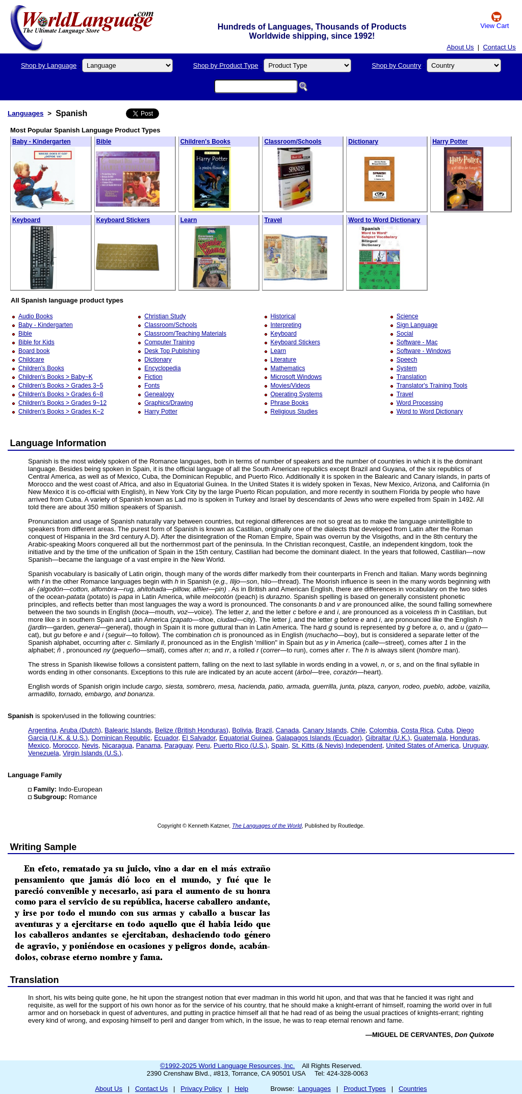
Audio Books (35, 316)
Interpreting (286, 325)
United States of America (422, 745)
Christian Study (165, 316)
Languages (25, 113)
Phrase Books (290, 402)
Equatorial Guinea (245, 738)
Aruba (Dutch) (80, 730)
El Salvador (199, 738)
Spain (279, 745)
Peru (203, 745)
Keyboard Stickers (123, 220)
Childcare (31, 359)
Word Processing (420, 402)
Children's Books (205, 141)
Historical (283, 316)
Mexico (38, 745)
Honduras (464, 738)
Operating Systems (297, 394)
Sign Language (417, 325)
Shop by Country (396, 65)
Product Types (365, 1088)
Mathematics (288, 368)
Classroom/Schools (292, 141)
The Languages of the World (267, 826)
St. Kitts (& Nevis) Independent (337, 745)
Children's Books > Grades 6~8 (60, 394)
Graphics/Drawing (168, 402)
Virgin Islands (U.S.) (92, 753)
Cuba (445, 730)
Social (405, 333)
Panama (148, 745)
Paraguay (178, 745)
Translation (412, 376)
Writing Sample (43, 847)
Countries (413, 1088)
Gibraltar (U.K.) (388, 738)
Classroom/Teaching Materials (185, 333)
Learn (188, 220)
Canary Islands (324, 730)
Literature (284, 359)
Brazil (263, 730)
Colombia (383, 730)
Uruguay (475, 745)
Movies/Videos (290, 385)
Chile (358, 730)
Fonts (152, 385)
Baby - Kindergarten (41, 141)
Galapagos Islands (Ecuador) (318, 738)
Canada (287, 730)
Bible (103, 141)
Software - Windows (424, 350)
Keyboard (26, 220)
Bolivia (241, 730)
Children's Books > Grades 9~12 (62, 402)
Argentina (42, 730)
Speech (407, 359)
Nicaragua (117, 745)
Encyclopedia (162, 368)
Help (241, 1088)
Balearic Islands (128, 730)
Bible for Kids (36, 342)
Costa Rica (417, 730)
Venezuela (43, 753)
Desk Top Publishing (172, 350)
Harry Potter (449, 141)
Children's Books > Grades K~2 (61, 411)
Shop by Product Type (225, 65)
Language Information (58, 443)
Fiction (153, 376)
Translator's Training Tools (432, 385)
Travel (273, 220)
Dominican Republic (120, 738)
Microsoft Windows (296, 376)
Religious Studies (294, 411)
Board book (33, 350)
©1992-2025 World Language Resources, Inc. (227, 1066)
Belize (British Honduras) (191, 730)
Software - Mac (417, 342)
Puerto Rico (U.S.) (240, 745)
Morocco (65, 745)
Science (408, 316)
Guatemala (430, 738)
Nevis (90, 745)
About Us (460, 47)
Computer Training (169, 342)
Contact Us (499, 47)
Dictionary (363, 141)
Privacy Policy (201, 1088)
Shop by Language (48, 65)
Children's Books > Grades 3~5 (60, 385)
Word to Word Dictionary (384, 220)
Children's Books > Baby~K (55, 376)
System (407, 368)
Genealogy (159, 394)
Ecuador (166, 738)
